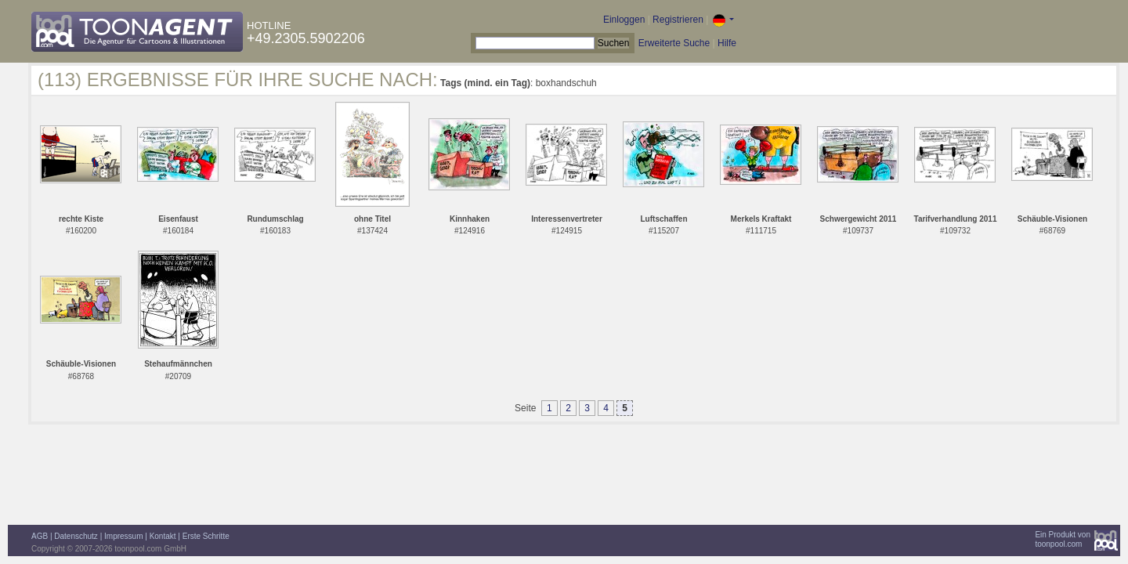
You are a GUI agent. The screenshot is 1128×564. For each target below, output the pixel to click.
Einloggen (624, 19)
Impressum (123, 536)
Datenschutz (76, 536)
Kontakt (163, 536)
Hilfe (727, 43)
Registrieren (678, 19)
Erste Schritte (206, 536)
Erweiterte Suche (674, 43)
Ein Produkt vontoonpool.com (1062, 539)
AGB (39, 536)
